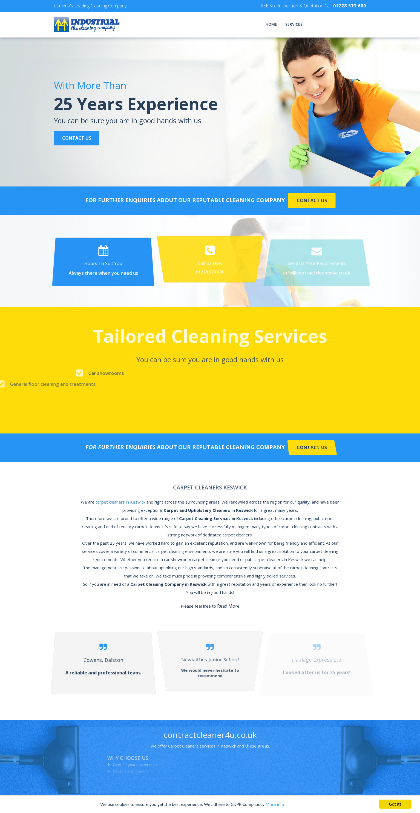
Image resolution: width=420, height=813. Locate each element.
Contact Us (76, 139)
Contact (356, 24)
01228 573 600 (349, 6)
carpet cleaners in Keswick (120, 502)
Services (294, 24)
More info (275, 804)
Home (271, 24)
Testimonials (325, 24)
